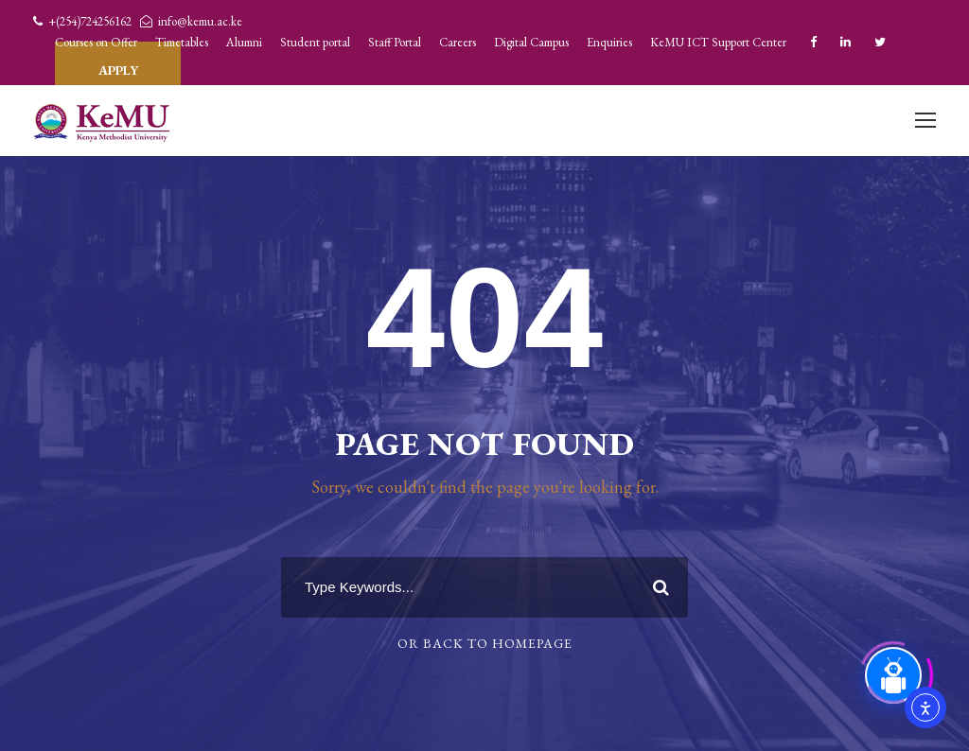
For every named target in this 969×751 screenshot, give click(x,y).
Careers (457, 42)
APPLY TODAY (118, 63)
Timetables (181, 42)
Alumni (244, 42)
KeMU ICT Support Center (718, 42)
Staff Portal (394, 42)
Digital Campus (531, 42)
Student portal (315, 42)
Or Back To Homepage (485, 643)
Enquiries (609, 42)
